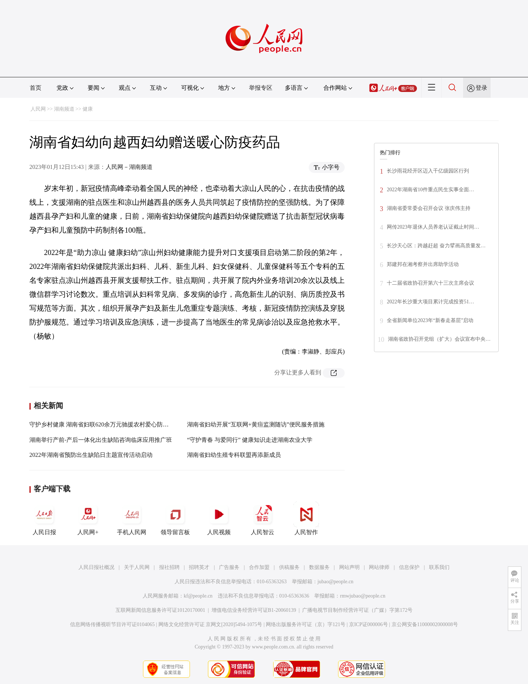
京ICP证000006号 (368, 624)
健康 (87, 109)
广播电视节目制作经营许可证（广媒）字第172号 (357, 610)
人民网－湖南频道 (129, 167)
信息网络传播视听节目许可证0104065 (112, 624)
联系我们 (439, 567)
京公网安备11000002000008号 (425, 624)
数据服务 (319, 567)
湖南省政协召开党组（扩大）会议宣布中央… (439, 339)
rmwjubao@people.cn (362, 596)
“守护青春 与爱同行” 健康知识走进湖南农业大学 (249, 440)
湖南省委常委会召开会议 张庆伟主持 (428, 208)
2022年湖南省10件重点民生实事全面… (430, 189)
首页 (35, 88)
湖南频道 (64, 109)
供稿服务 (289, 567)
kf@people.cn (198, 596)
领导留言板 (175, 518)
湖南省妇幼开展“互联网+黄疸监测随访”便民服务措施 (255, 424)
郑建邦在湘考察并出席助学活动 (423, 264)
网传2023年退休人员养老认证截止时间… (433, 227)
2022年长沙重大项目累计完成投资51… (430, 301)
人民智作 (306, 518)
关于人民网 (137, 567)
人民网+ (88, 518)
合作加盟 (259, 567)
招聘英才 (199, 567)
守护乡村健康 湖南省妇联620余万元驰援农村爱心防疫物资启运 (110, 424)
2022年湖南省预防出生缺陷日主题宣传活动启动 (91, 455)
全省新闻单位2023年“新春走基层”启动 (430, 320)
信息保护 (409, 567)
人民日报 (44, 518)
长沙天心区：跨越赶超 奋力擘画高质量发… (436, 245)
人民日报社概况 (96, 567)
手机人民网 (131, 518)
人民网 (38, 109)
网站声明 (349, 567)
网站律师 (379, 567)
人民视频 (219, 518)
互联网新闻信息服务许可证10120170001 (160, 610)
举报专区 (260, 88)
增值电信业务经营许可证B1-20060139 (254, 610)
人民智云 (262, 518)
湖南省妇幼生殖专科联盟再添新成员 (234, 455)
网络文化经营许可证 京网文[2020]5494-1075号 (210, 624)
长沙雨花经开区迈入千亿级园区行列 (428, 171)
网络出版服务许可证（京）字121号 (305, 624)
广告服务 (229, 567)
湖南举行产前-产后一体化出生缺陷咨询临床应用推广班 (100, 440)
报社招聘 (169, 567)
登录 (481, 88)
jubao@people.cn (335, 581)
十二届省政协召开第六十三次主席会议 (430, 283)
